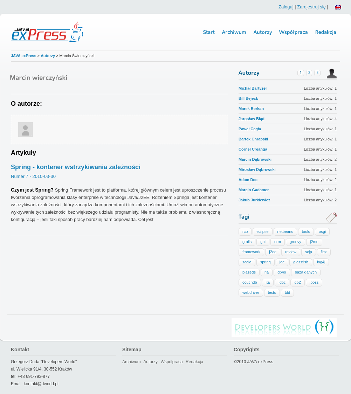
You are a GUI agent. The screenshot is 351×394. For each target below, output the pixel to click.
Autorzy (48, 56)
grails (247, 242)
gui (263, 242)
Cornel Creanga (253, 149)
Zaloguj (286, 6)
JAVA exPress (23, 56)
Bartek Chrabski (253, 139)
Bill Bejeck (248, 98)
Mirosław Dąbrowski (257, 169)
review (290, 252)
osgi (322, 231)
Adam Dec (248, 180)
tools (306, 231)
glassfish (300, 262)
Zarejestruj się (311, 6)
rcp (245, 231)
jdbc (281, 282)
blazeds (249, 272)
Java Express (48, 32)
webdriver (250, 292)
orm (277, 242)
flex (324, 252)
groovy (295, 242)
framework (251, 252)
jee (282, 262)
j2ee (272, 252)
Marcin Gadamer (254, 190)
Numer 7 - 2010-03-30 (33, 176)
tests (272, 292)
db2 (297, 282)
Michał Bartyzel (253, 88)
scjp (308, 252)
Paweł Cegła (250, 129)
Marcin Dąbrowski (255, 159)
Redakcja (194, 361)
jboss (314, 282)
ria (266, 272)
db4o (281, 272)
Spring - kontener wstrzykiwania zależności (75, 167)
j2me (314, 242)
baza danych (306, 272)
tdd (287, 292)
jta (268, 282)
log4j (321, 262)
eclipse (262, 231)
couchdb (249, 282)
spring (265, 262)
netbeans (285, 231)
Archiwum (131, 361)
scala (247, 262)
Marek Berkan (251, 108)
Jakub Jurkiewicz (254, 200)
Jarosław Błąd (251, 119)
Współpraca (171, 361)
